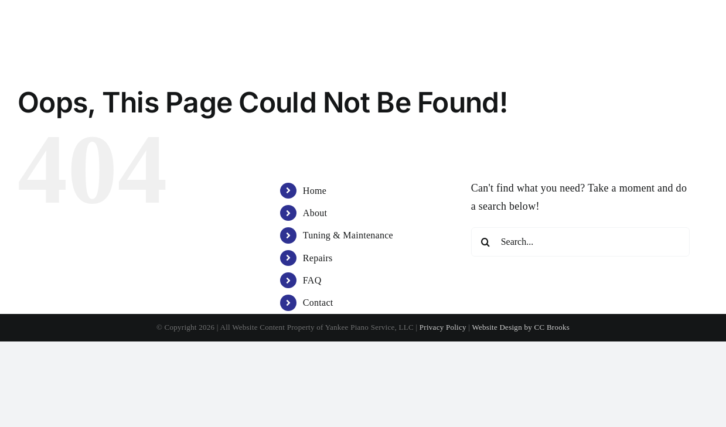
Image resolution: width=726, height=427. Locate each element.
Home (314, 191)
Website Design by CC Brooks (521, 327)
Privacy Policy (443, 327)
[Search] (485, 242)
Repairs (318, 258)
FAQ (312, 280)
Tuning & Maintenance (348, 235)
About (315, 213)
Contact (318, 303)
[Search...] (580, 242)
